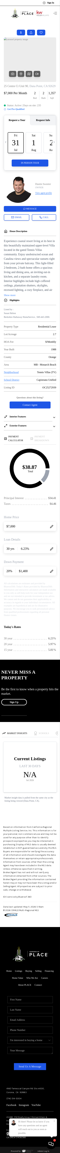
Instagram (24, 1105)
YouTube (36, 1105)
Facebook (11, 1105)
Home (9, 971)
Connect (38, 985)
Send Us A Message (30, 1066)
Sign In (48, 2)
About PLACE (24, 985)
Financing (49, 971)
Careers (44, 978)
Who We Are (32, 978)
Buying (28, 971)
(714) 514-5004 (13, 1098)
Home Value (17, 978)
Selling (38, 971)
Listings (18, 971)
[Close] (54, 1121)
